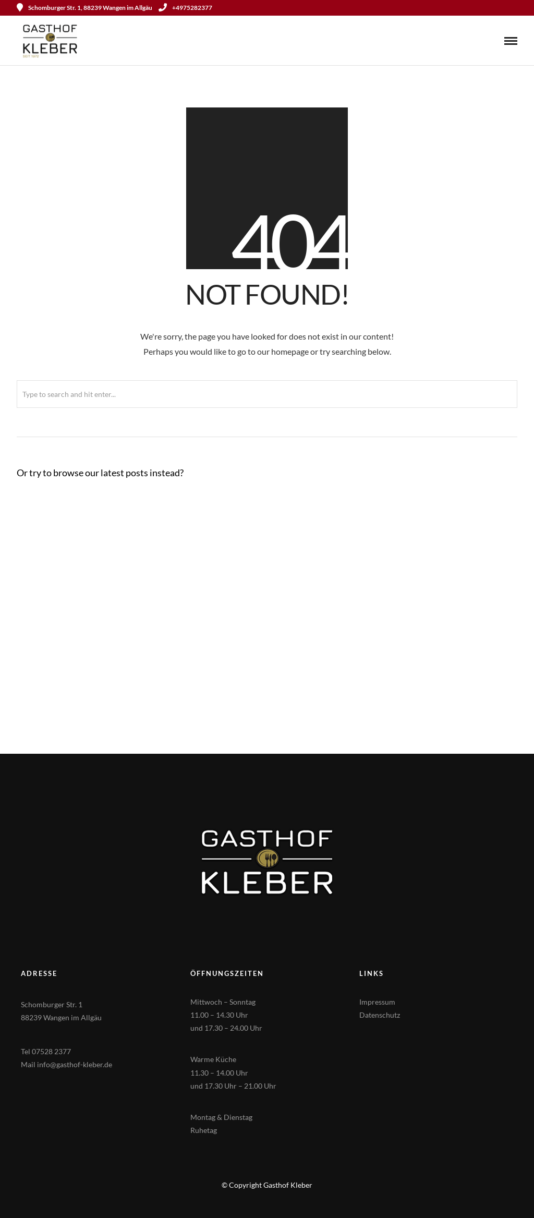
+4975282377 (185, 7)
